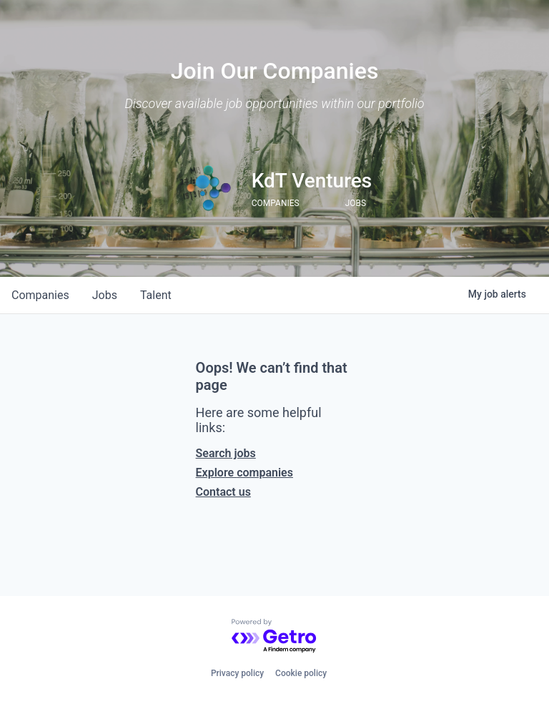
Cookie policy (301, 673)
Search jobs (226, 453)
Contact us (223, 492)
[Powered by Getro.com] (274, 636)
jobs (104, 295)
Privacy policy (237, 673)
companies (40, 295)
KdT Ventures (312, 180)
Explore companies (244, 472)
